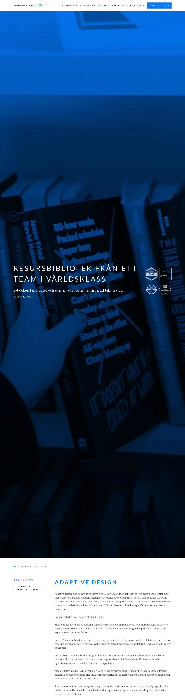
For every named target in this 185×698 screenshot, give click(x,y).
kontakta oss (159, 5)
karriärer (137, 5)
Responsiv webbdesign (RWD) (28, 588)
